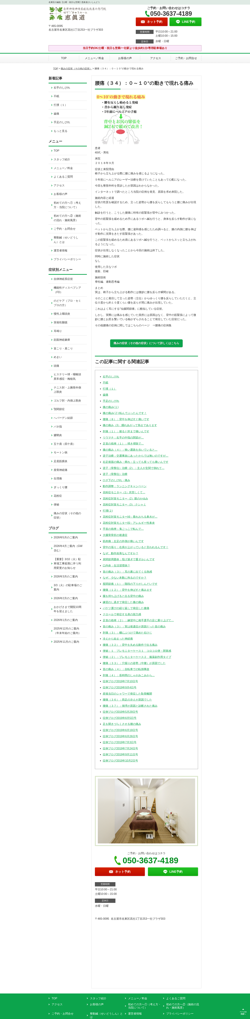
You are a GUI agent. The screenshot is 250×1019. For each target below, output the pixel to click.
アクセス (155, 58)
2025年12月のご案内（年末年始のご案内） (67, 630)
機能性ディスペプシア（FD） (67, 290)
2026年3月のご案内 (66, 576)
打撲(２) (108, 510)
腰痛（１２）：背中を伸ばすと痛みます (127, 589)
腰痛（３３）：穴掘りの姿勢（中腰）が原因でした (134, 663)
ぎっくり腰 (60, 487)
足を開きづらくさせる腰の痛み (122, 723)
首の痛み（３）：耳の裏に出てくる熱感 (127, 571)
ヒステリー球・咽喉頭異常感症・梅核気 (67, 376)
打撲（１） (109, 388)
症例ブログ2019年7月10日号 (120, 681)
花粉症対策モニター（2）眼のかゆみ (125, 498)
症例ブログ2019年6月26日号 (120, 736)
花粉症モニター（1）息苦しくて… (124, 492)
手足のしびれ (111, 400)
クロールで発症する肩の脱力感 (122, 614)
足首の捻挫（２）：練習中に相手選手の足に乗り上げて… (138, 620)
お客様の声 (125, 58)
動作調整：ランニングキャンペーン (125, 486)
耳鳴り (58, 331)
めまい (58, 357)
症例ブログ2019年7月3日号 (119, 742)
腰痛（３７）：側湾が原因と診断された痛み (130, 705)
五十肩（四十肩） (65, 443)
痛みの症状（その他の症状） (76, 68)
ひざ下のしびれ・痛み (116, 480)
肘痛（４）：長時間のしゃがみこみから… (129, 675)
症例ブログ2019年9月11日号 (120, 754)
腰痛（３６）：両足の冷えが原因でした (127, 699)
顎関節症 (59, 409)
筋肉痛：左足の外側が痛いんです (123, 541)
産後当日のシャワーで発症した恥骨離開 (127, 693)
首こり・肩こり (63, 348)
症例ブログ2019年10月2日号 (120, 760)
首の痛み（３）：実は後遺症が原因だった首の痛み (134, 626)
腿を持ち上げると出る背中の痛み (123, 596)
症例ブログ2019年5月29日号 (120, 711)
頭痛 (56, 365)
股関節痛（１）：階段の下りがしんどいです (130, 583)
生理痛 (58, 478)
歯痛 (105, 394)
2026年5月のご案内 (66, 537)
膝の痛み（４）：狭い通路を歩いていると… (130, 449)
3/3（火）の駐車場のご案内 (68, 587)
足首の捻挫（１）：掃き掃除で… (123, 443)
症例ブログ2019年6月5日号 (119, 718)
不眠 (105, 382)
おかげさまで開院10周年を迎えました (67, 609)
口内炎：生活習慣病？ (116, 565)
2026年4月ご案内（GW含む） (68, 548)
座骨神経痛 (60, 469)
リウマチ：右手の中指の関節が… (123, 437)
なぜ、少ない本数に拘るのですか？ (125, 577)
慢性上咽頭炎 (62, 313)
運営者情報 (60, 250)
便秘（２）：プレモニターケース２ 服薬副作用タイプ (137, 657)
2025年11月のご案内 (66, 641)
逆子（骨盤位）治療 (115, 474)
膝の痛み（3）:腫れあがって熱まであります (130, 425)
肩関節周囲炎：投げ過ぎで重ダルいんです (129, 559)
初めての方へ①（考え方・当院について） (67, 205)
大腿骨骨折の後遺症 (115, 535)
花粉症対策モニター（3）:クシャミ (124, 504)
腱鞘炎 (58, 435)
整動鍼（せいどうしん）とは (66, 239)
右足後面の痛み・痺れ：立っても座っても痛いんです (135, 461)
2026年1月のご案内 (66, 620)
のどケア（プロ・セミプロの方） (67, 303)
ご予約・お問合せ (186, 58)
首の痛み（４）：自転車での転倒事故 (126, 669)
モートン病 (60, 452)
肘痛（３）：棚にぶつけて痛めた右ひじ (127, 632)
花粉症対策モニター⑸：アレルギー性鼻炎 (129, 522)
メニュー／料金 (94, 58)
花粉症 (58, 495)
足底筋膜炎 (60, 461)
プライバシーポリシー (67, 259)
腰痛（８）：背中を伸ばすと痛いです (126, 419)
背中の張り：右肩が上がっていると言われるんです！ (135, 547)
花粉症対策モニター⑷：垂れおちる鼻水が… (130, 516)
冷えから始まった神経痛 (118, 638)
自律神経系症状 (63, 278)
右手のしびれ (111, 376)
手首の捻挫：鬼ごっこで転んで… (123, 528)
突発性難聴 (60, 322)
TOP (64, 58)
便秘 (56, 504)
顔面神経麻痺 (62, 339)
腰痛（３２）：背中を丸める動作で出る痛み (130, 644)
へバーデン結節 (63, 417)
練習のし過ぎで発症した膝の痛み (123, 602)
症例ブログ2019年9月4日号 (119, 687)
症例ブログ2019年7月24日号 (120, 748)
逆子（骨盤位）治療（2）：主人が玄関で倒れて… (134, 468)
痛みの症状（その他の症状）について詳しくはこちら (146, 343)
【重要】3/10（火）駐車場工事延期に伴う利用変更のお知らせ (67, 563)
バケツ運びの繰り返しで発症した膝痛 (126, 608)
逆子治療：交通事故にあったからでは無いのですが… (135, 455)
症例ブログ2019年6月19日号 (120, 730)
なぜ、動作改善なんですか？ (120, 553)
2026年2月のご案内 (66, 598)
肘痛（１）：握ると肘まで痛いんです (126, 431)
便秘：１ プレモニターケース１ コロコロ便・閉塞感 (137, 650)
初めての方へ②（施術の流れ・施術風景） (67, 218)
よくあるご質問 (63, 176)
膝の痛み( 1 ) (111, 407)
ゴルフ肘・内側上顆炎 (67, 400)
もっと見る (60, 130)
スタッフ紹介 (62, 159)
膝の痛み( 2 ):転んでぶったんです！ (125, 413)
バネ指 (58, 426)
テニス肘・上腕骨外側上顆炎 (67, 389)
